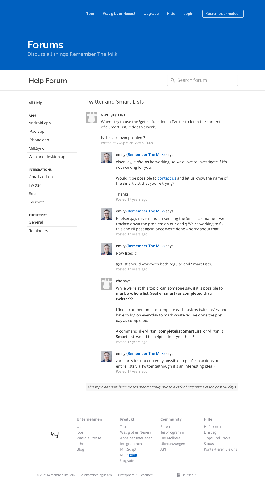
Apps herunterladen (136, 437)
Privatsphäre (125, 475)
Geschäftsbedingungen (96, 475)
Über (81, 426)
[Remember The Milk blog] (217, 475)
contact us (167, 178)
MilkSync (36, 148)
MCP (128, 454)
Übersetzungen (172, 443)
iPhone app (39, 139)
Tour (90, 14)
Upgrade (151, 14)
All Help (35, 102)
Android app (40, 122)
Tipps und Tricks (217, 437)
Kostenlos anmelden (223, 14)
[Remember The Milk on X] (211, 475)
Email (33, 193)
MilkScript (128, 449)
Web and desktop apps (49, 156)
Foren (165, 426)
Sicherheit (146, 475)
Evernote (37, 202)
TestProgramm (172, 432)
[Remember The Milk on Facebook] (204, 475)
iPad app (36, 131)
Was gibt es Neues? (119, 14)
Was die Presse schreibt (89, 440)
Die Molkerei (170, 437)
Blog (80, 449)
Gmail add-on (41, 176)
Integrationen (131, 443)
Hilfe (171, 14)
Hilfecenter (213, 426)
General (36, 222)
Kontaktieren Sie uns (220, 449)
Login (188, 14)
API (163, 449)
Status (209, 443)
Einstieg (210, 432)
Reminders (38, 230)
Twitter (35, 185)
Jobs (80, 432)
